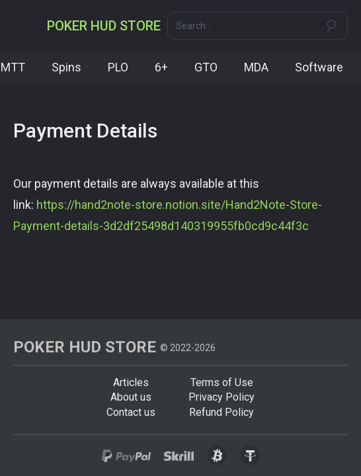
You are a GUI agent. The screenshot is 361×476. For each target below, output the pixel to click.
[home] (103, 26)
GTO (206, 67)
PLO (118, 67)
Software (319, 67)
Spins (66, 67)
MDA (256, 67)
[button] (25, 26)
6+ (161, 67)
